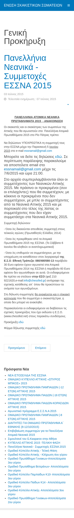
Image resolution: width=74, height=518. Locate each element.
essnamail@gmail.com (38, 150)
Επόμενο (40, 347)
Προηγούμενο (16, 347)
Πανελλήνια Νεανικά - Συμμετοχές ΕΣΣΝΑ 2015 (28, 71)
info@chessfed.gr (34, 280)
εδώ (58, 157)
